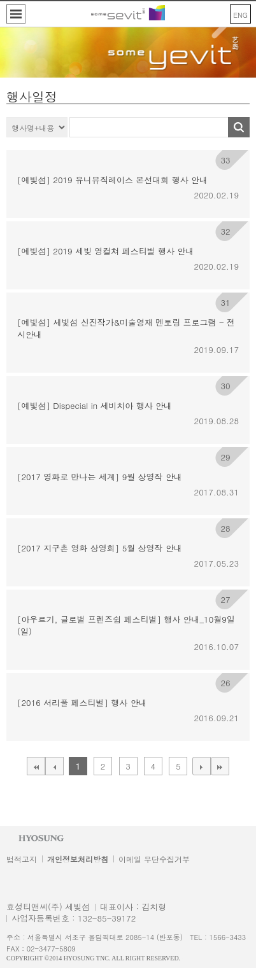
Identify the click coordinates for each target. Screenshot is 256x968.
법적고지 (21, 859)
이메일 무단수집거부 (154, 859)
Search (239, 127)
